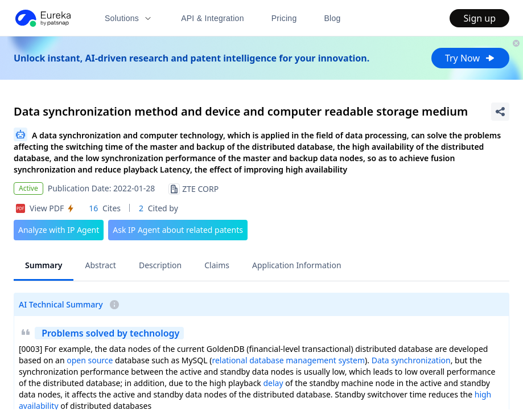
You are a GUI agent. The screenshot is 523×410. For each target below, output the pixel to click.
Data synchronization (411, 360)
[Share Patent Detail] (500, 111)
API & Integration (212, 18)
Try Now (470, 58)
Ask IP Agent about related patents (178, 229)
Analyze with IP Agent (58, 229)
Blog (332, 18)
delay (273, 383)
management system (325, 360)
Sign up (479, 18)
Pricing (284, 18)
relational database (247, 360)
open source (90, 360)
